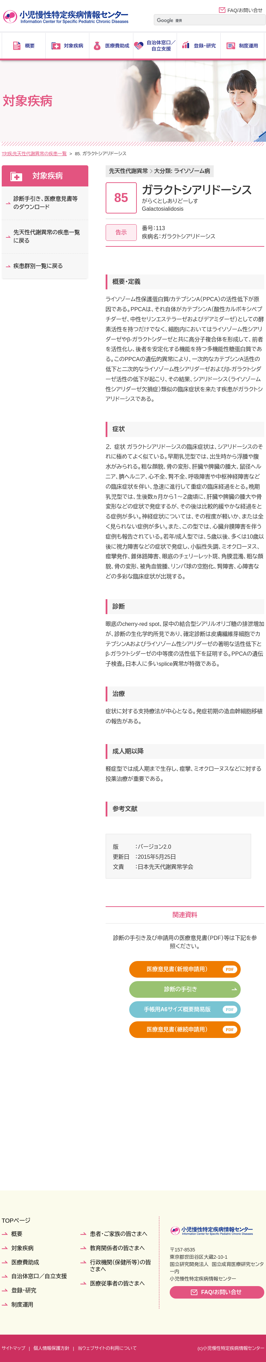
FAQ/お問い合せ (245, 10)
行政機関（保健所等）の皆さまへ (120, 1266)
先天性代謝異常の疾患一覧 (107, 153)
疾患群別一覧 (58, 153)
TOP (6, 153)
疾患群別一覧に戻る (38, 266)
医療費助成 (25, 1262)
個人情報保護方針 (51, 1348)
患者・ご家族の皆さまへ (119, 1234)
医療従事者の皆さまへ (117, 1283)
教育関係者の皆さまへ (117, 1248)
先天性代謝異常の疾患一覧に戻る (47, 236)
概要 (17, 1234)
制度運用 (22, 1305)
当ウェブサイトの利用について (107, 1348)
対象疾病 (28, 153)
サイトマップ (13, 1348)
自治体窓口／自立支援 (39, 1276)
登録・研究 (23, 1290)
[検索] (201, 20)
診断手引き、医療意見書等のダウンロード (46, 203)
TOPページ (16, 1220)
